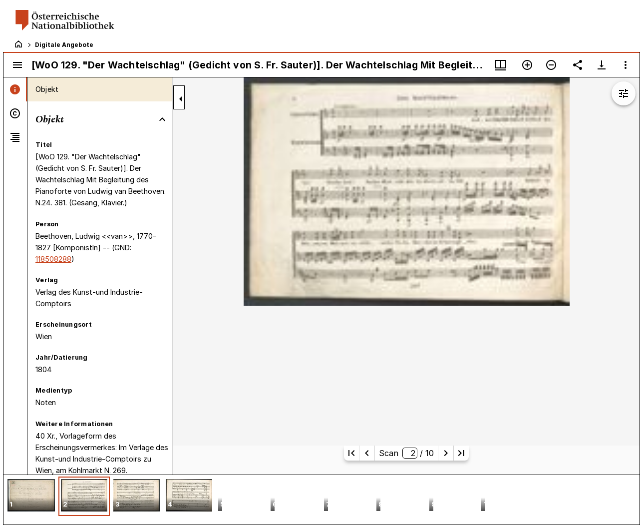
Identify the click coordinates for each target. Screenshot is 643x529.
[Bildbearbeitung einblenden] (624, 93)
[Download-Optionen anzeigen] (602, 65)
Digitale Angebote (64, 44)
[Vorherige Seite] (367, 453)
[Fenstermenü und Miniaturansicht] (501, 65)
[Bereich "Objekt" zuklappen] (162, 119)
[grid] (321, 500)
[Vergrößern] (527, 65)
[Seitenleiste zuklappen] (181, 99)
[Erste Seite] (351, 453)
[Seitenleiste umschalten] (17, 65)
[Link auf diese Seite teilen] (578, 65)
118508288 (53, 259)
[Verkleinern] (551, 65)
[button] (31, 496)
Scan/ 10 (406, 453)
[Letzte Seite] (461, 453)
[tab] (15, 89)
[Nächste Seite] (446, 453)
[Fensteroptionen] (626, 65)
